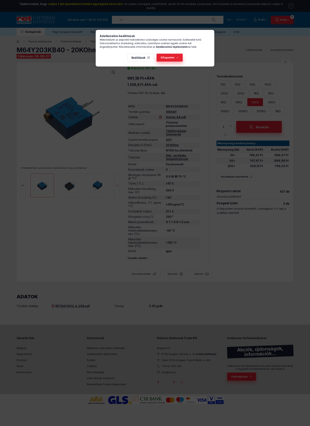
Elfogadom (167, 57)
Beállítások (138, 57)
